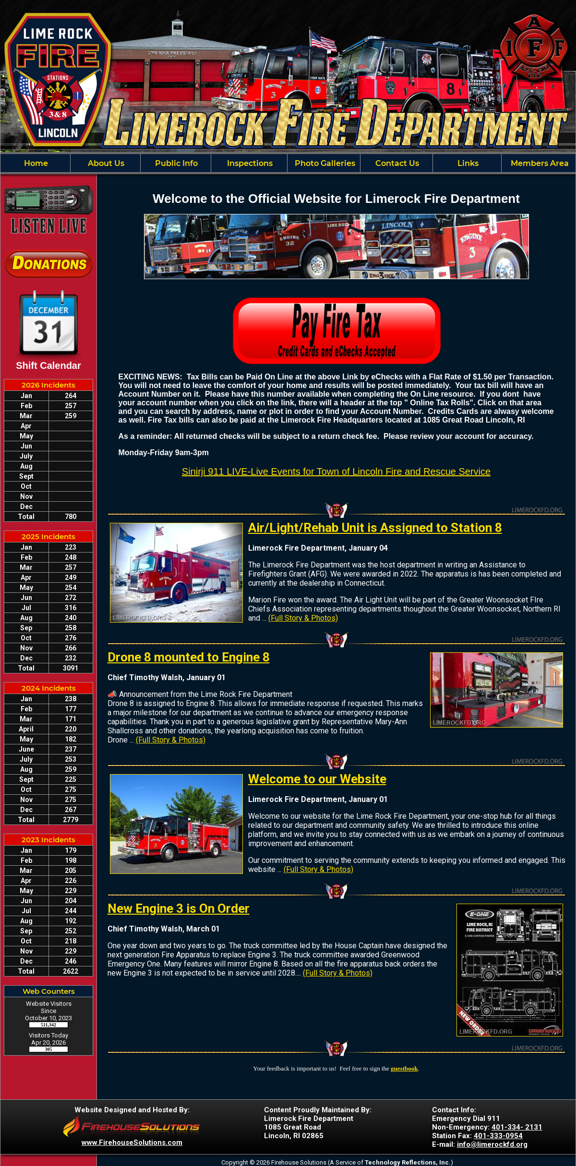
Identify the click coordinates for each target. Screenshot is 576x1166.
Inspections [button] (249, 163)
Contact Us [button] (396, 163)
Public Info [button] (175, 163)
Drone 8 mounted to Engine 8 (189, 657)
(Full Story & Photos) (303, 618)
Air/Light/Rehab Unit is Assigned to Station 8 (375, 527)
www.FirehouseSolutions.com (132, 1142)
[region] (288, 163)
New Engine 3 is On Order (179, 908)
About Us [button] (105, 163)
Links (467, 163)
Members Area (539, 163)
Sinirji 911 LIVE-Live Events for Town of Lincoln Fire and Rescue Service (336, 471)
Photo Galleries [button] (324, 163)
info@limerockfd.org (492, 1144)
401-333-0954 (498, 1135)
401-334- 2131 (517, 1127)
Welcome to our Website (317, 779)
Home (35, 163)
